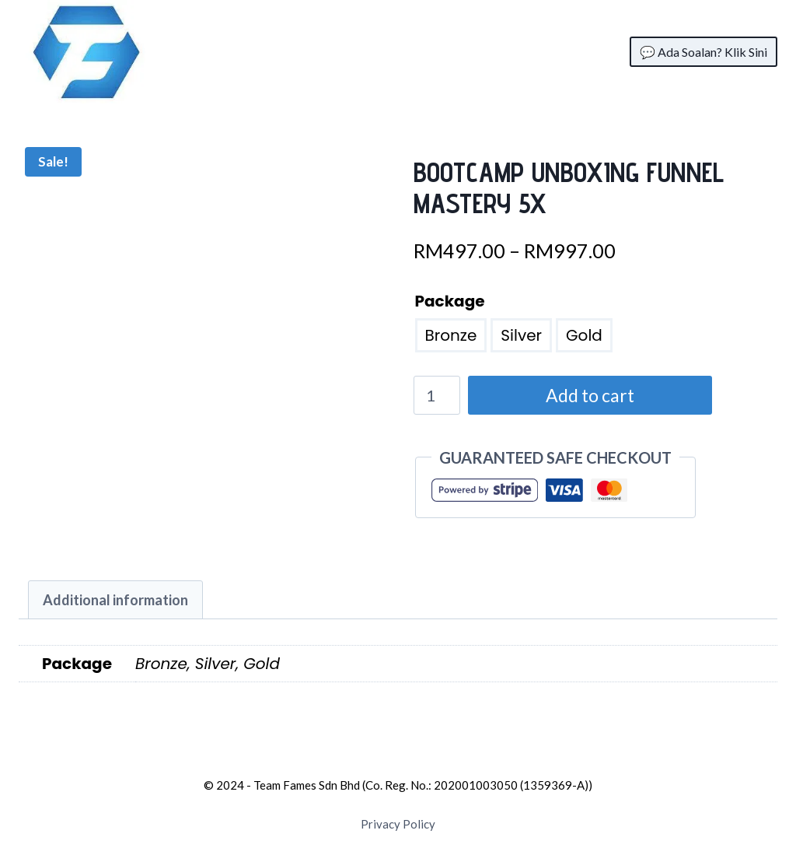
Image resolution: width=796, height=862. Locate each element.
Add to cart (586, 395)
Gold (584, 335)
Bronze (451, 335)
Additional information (115, 599)
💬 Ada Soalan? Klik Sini (703, 51)
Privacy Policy (398, 824)
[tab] (115, 599)
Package (450, 301)
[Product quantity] (437, 395)
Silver (521, 335)
